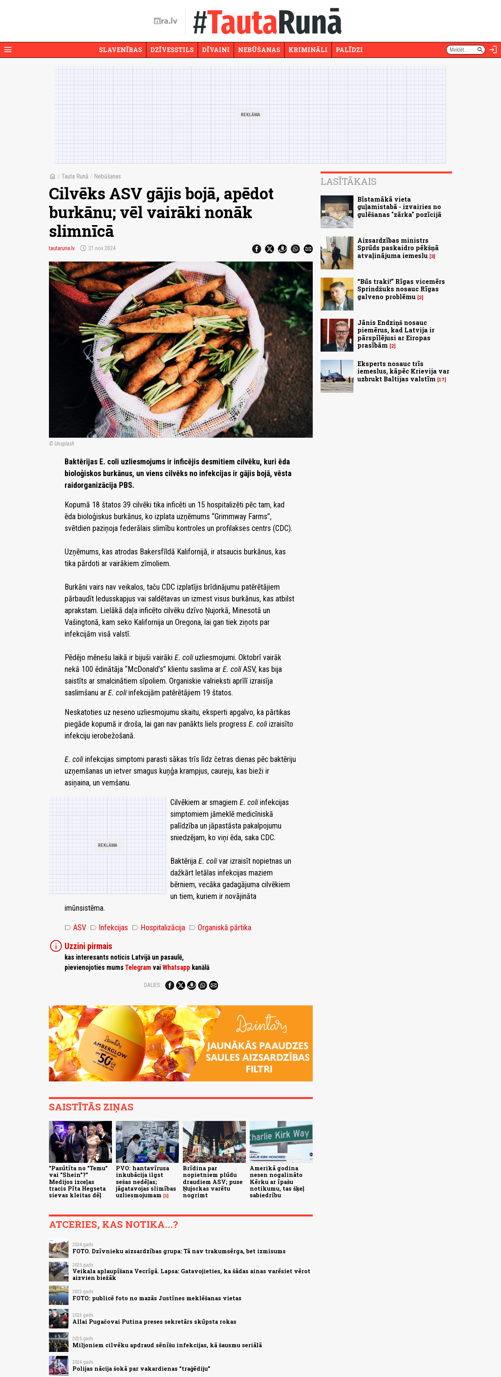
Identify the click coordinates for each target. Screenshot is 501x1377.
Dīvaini (216, 49)
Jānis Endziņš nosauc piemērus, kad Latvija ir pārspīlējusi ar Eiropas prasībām (395, 333)
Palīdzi (349, 49)
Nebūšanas (259, 49)
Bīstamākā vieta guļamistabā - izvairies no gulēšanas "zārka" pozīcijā (399, 206)
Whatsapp (176, 967)
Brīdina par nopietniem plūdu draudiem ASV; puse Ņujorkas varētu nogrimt (213, 1181)
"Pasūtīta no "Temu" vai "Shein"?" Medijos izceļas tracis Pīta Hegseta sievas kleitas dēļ (78, 1181)
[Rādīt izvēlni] (8, 50)
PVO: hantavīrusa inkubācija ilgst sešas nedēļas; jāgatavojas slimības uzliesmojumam (146, 1181)
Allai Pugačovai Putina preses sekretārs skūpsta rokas (154, 1321)
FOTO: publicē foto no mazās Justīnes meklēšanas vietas (156, 1298)
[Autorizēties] (493, 50)
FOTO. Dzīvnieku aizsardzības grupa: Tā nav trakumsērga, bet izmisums (179, 1251)
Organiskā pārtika (220, 927)
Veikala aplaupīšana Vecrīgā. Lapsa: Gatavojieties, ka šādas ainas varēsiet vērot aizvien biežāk (191, 1274)
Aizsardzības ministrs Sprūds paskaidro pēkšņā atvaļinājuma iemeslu (398, 247)
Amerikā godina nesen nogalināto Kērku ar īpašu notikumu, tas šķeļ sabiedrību (277, 1181)
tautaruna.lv (62, 248)
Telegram (138, 967)
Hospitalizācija (158, 927)
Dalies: (152, 985)
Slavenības (120, 49)
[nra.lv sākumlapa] (165, 21)
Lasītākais (349, 181)
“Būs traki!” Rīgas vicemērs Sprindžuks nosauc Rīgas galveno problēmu (401, 288)
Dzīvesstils (172, 49)
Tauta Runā (74, 176)
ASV (75, 927)
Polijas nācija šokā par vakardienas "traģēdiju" (141, 1368)
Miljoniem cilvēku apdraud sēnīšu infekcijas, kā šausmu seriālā (167, 1345)
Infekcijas (109, 927)
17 (442, 380)
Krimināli (308, 49)
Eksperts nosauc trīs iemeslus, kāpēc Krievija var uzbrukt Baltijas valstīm (403, 371)
